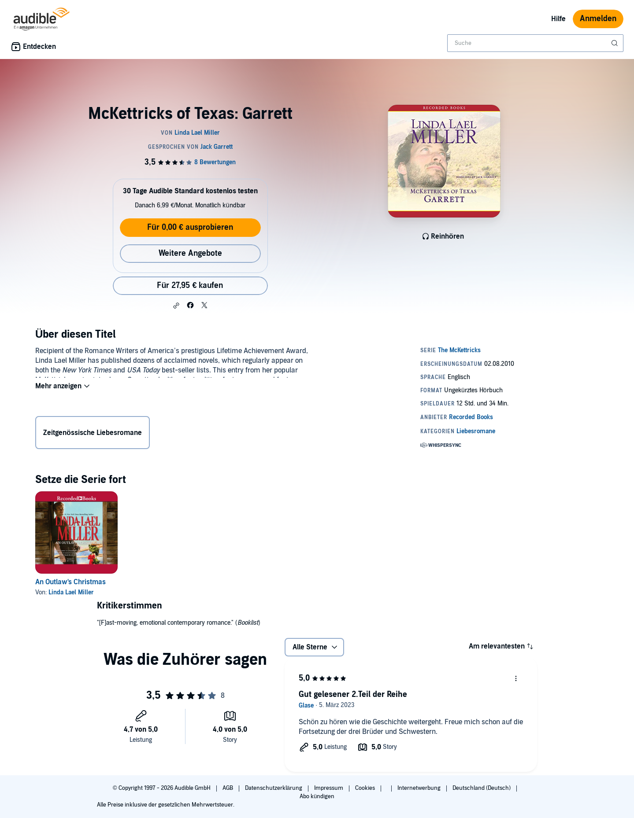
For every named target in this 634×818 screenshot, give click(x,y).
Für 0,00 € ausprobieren (190, 227)
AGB (228, 788)
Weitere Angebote (190, 253)
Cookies (365, 788)
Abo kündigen (317, 796)
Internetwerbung (419, 788)
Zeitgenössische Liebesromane (92, 434)
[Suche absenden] (615, 43)
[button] (176, 305)
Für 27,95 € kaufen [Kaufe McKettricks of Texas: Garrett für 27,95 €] (190, 285)
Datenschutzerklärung (274, 788)
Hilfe (558, 19)
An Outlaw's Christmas (70, 582)
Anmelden (598, 18)
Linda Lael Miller (71, 592)
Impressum (329, 788)
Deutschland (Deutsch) (482, 788)
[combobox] (535, 43)
